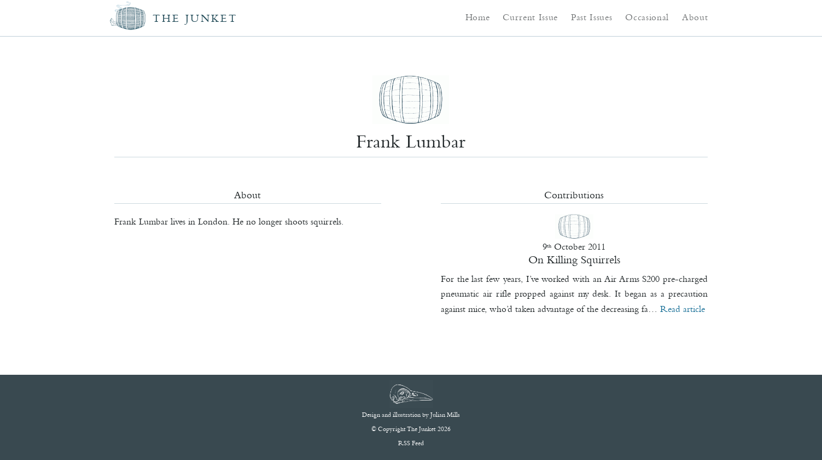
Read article (682, 308)
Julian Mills (445, 414)
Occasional (647, 16)
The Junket (195, 18)
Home (477, 16)
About (695, 16)
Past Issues (591, 16)
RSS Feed (411, 443)
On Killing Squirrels (574, 259)
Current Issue (530, 16)
